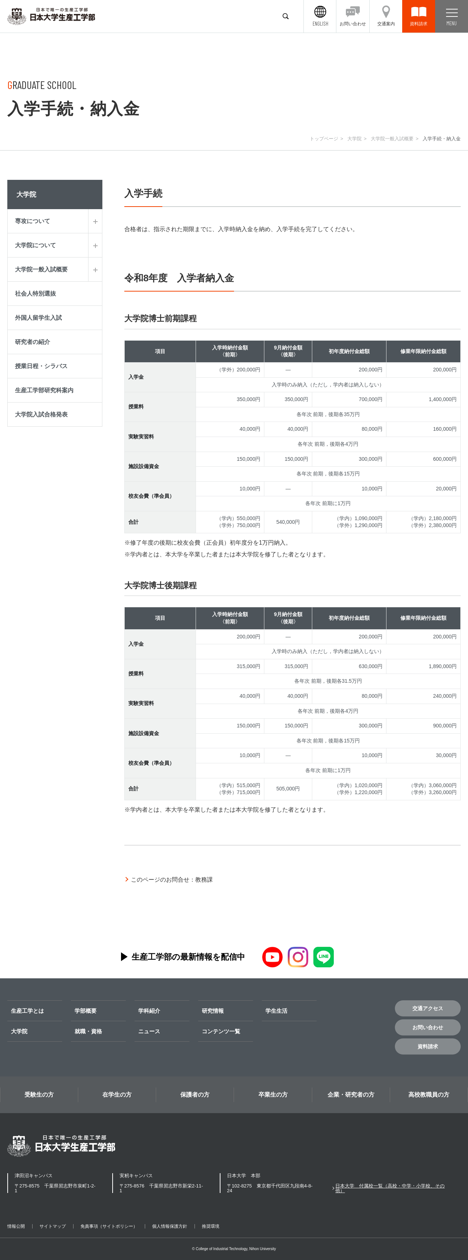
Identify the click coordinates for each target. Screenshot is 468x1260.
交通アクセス (427, 1008)
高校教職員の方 (428, 1095)
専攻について (32, 221)
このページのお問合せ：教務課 (172, 880)
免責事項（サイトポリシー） (108, 1226)
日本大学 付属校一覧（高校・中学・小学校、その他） (390, 1188)
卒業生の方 (273, 1095)
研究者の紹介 (32, 342)
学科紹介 (149, 1011)
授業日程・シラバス (41, 366)
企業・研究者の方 (351, 1095)
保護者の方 (195, 1095)
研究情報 (213, 1011)
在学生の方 (117, 1095)
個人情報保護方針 (169, 1226)
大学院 (354, 138)
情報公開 (16, 1226)
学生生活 (276, 1011)
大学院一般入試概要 (392, 138)
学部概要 (86, 1011)
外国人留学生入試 (38, 318)
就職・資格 (88, 1031)
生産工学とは (27, 1011)
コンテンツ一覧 (221, 1031)
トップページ (324, 138)
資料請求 (428, 1046)
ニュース (149, 1031)
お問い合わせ (427, 1027)
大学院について (35, 245)
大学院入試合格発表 (41, 414)
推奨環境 (210, 1226)
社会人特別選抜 (35, 293)
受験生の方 (39, 1095)
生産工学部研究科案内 (44, 390)
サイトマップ (52, 1226)
